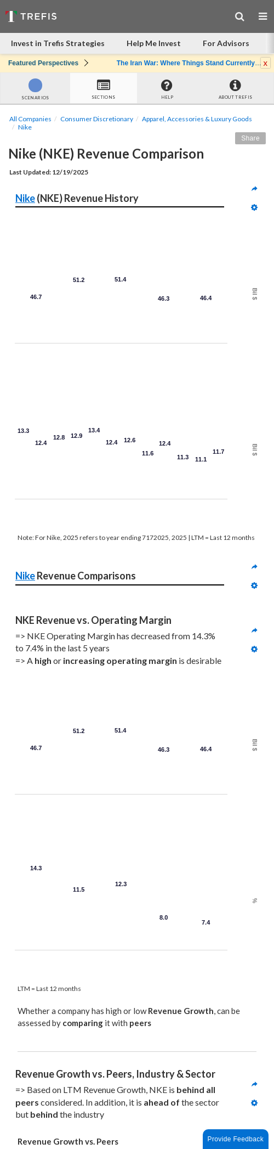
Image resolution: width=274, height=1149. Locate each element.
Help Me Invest (154, 43)
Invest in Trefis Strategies (58, 43)
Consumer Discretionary (96, 119)
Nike (25, 127)
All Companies (30, 119)
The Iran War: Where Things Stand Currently (186, 63)
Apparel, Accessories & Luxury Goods (197, 119)
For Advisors (226, 43)
